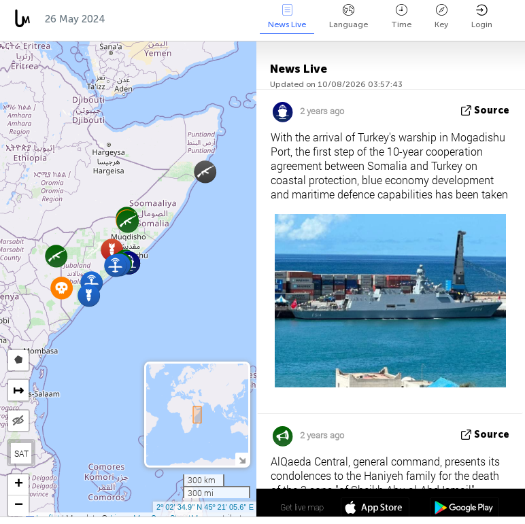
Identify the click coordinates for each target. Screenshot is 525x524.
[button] (205, 171)
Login (481, 16)
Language (348, 16)
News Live (287, 16)
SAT (21, 453)
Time (401, 16)
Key (441, 16)
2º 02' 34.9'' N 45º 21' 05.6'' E (205, 507)
